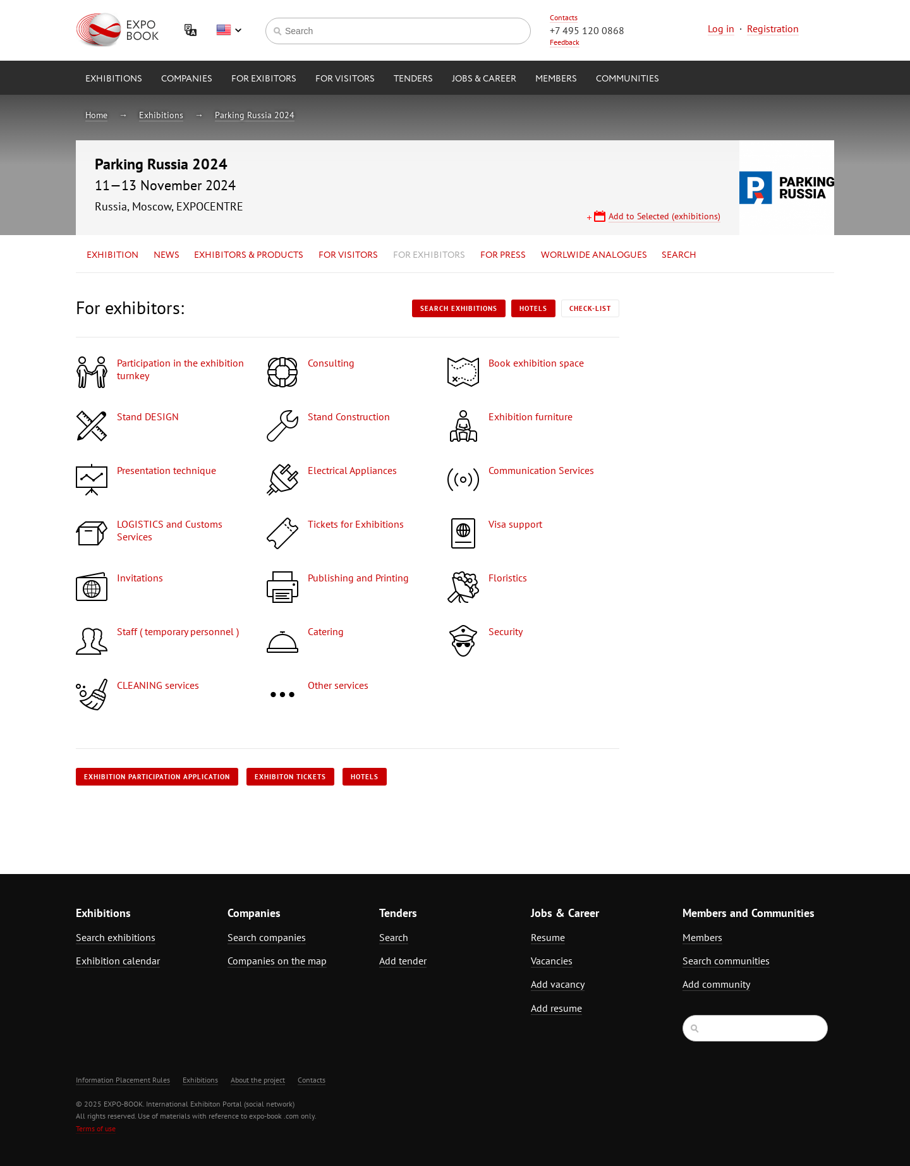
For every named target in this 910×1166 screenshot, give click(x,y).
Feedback (564, 42)
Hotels (533, 308)
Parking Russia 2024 (254, 115)
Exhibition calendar (118, 960)
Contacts (564, 17)
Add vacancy (558, 984)
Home (96, 115)
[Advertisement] (724, 408)
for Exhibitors (429, 255)
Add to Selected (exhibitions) (664, 216)
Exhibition (112, 255)
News (166, 255)
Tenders (413, 79)
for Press (503, 255)
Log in (721, 28)
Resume (548, 937)
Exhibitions (113, 79)
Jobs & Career (484, 79)
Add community (716, 984)
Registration (773, 28)
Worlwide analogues (594, 255)
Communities (627, 79)
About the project (258, 1079)
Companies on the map (277, 960)
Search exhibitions (458, 308)
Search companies (267, 937)
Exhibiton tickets (290, 776)
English (229, 30)
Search (679, 255)
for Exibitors (263, 79)
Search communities (726, 960)
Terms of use (96, 1128)
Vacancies (552, 960)
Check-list (590, 308)
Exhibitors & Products (248, 255)
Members (556, 79)
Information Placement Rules (123, 1079)
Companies (186, 79)
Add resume (556, 1008)
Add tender (403, 960)
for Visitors (345, 79)
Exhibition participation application (157, 776)
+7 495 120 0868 (587, 30)
